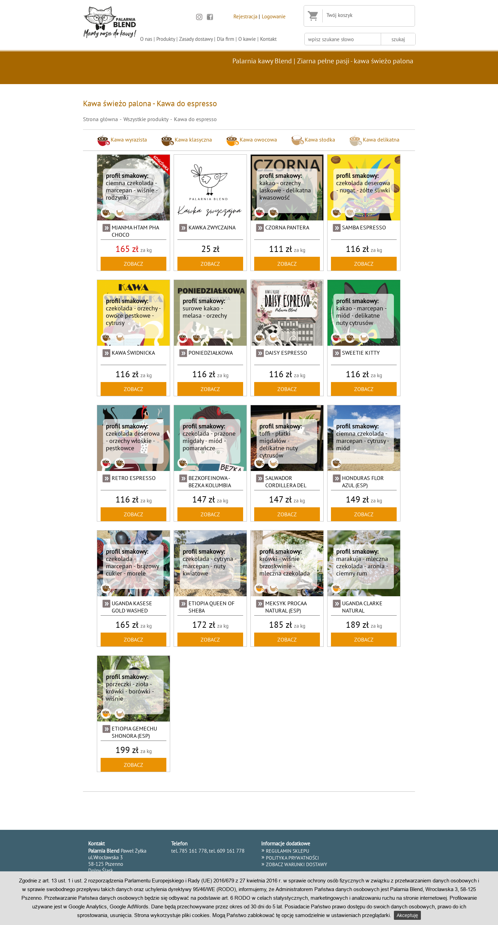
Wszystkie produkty (145, 119)
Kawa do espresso (195, 119)
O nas (146, 38)
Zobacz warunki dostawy (296, 864)
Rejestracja (245, 16)
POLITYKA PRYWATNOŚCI (292, 858)
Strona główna (100, 119)
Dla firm (225, 38)
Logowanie (274, 16)
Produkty (165, 38)
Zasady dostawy (196, 38)
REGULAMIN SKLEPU (287, 851)
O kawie (247, 38)
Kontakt (268, 38)
